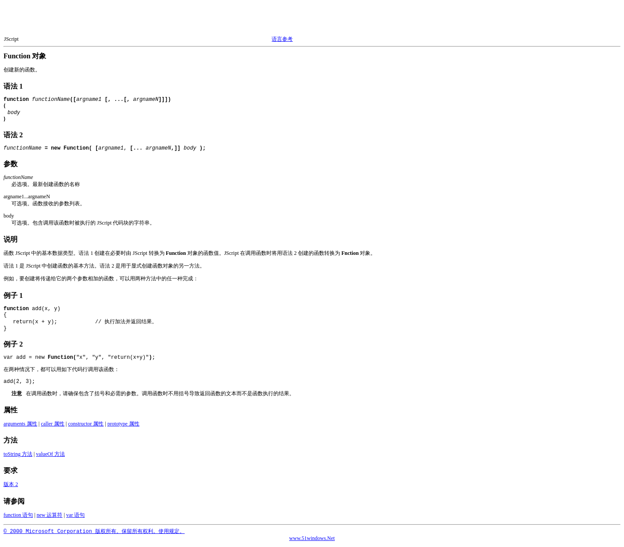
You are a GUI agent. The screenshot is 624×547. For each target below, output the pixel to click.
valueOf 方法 (50, 456)
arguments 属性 (20, 425)
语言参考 (282, 39)
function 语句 (18, 517)
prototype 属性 (124, 425)
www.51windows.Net (312, 540)
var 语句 (75, 517)
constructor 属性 (86, 425)
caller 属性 (53, 425)
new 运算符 (49, 517)
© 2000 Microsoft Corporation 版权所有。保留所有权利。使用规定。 (94, 533)
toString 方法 (18, 456)
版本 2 (11, 486)
